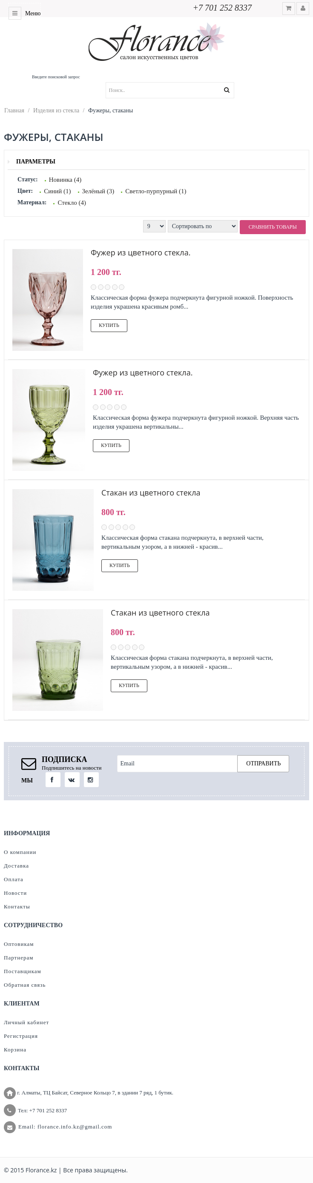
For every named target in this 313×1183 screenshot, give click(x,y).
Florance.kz (41, 1170)
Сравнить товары (273, 227)
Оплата (13, 879)
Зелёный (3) (98, 191)
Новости (15, 893)
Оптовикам (19, 944)
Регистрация (21, 1036)
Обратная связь (25, 985)
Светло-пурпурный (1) (155, 191)
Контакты (17, 906)
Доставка (16, 865)
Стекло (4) (71, 202)
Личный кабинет (26, 1022)
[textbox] (180, 90)
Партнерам (18, 957)
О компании (20, 852)
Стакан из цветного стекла (150, 492)
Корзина (15, 1049)
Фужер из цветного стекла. (140, 252)
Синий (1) (57, 191)
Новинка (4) (65, 179)
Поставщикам (22, 971)
